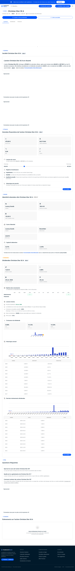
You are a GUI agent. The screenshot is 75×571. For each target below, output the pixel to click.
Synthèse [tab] (6, 21)
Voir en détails (66, 189)
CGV (63, 566)
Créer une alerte (55, 17)
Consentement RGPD (69, 566)
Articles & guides (42, 556)
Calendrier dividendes (25, 554)
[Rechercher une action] (24, 6)
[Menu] (72, 6)
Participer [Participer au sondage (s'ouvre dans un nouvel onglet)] (61, 2)
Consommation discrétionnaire (34, 13)
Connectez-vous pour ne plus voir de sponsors (16, 97)
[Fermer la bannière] (73, 2)
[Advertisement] (37, 34)
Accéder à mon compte (62, 6)
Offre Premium (42, 558)
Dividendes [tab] (12, 21)
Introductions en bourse (25, 560)
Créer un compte (61, 554)
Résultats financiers (24, 556)
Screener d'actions (24, 552)
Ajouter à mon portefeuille (20, 17)
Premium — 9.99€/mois (7, 559)
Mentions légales (57, 566)
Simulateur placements (44, 554)
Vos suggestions (61, 556)
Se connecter (60, 552)
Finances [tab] (20, 21)
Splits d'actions (23, 558)
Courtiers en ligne (43, 552)
